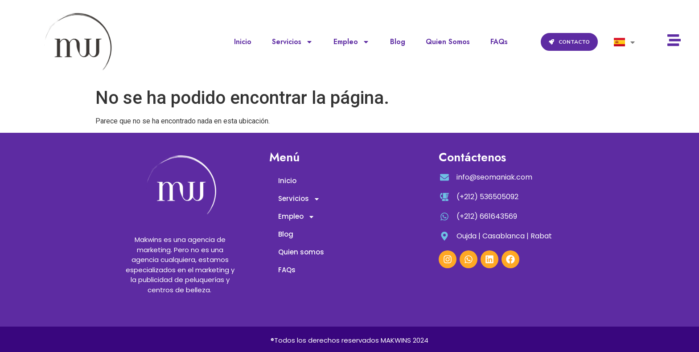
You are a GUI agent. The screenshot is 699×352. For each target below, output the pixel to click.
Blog (397, 42)
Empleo (351, 42)
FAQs (499, 42)
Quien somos (448, 42)
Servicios (292, 42)
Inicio (242, 42)
